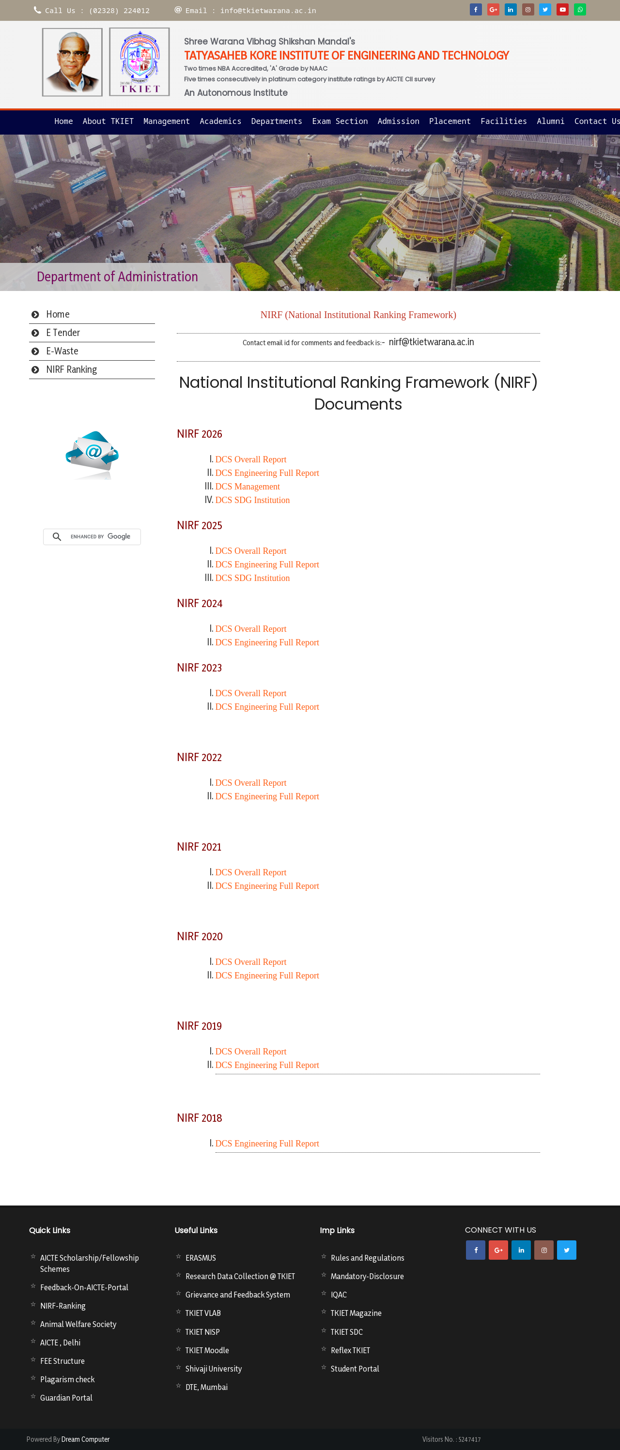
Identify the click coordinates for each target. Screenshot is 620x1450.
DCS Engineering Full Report (268, 1143)
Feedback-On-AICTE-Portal (84, 1287)
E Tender (63, 332)
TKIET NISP (203, 1332)
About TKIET (108, 121)
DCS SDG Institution (253, 500)
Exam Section (340, 121)
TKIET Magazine (356, 1313)
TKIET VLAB (203, 1313)
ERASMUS (201, 1258)
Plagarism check (67, 1379)
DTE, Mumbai (207, 1387)
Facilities (503, 121)
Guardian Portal (66, 1398)
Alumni (551, 121)
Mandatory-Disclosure (367, 1276)
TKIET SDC (347, 1332)
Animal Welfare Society (78, 1324)
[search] (103, 537)
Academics (220, 121)
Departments (277, 121)
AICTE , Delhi (60, 1342)
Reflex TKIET (350, 1350)
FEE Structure (62, 1361)
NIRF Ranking (71, 369)
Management (166, 121)
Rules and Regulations (367, 1258)
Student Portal (355, 1369)
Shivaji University (214, 1369)
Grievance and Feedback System (238, 1294)
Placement (450, 121)
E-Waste (62, 351)
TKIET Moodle (207, 1350)
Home (63, 121)
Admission (398, 121)
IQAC (339, 1294)
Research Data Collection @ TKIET (240, 1276)
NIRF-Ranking (63, 1306)
